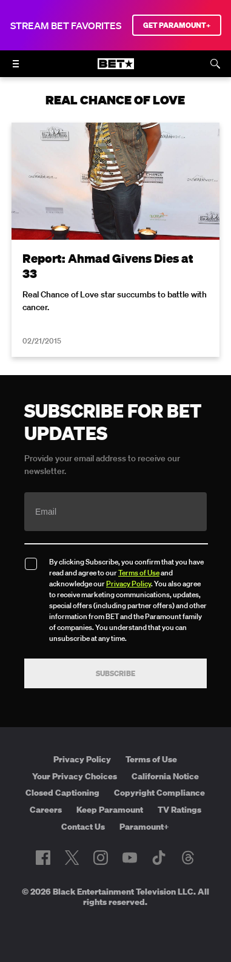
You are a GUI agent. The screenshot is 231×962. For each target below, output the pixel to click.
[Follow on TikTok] (159, 857)
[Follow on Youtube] (129, 857)
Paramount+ (144, 826)
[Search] (215, 64)
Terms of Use (138, 572)
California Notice (165, 776)
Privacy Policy (128, 583)
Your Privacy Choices (74, 776)
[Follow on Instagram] (100, 857)
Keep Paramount (109, 809)
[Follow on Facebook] (43, 857)
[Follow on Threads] (188, 857)
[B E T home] (116, 69)
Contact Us (83, 826)
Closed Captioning (62, 792)
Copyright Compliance (159, 792)
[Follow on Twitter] (72, 857)
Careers (46, 809)
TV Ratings (179, 809)
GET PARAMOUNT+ (176, 25)
